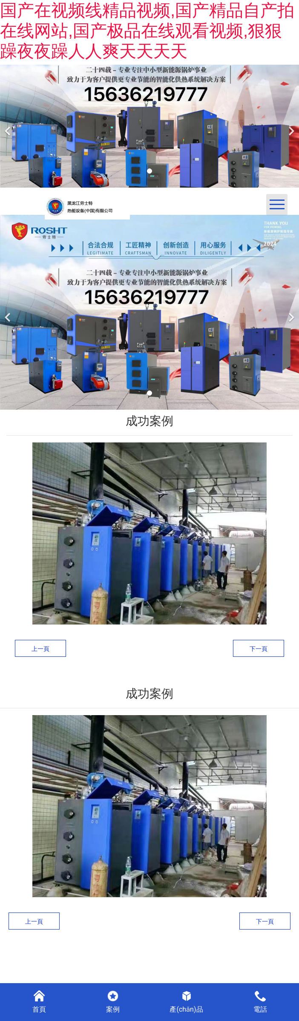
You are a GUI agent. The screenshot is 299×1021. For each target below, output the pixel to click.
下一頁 (258, 648)
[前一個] (8, 126)
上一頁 (40, 648)
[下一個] (290, 126)
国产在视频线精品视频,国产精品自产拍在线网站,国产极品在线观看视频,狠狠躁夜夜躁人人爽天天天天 (147, 30)
